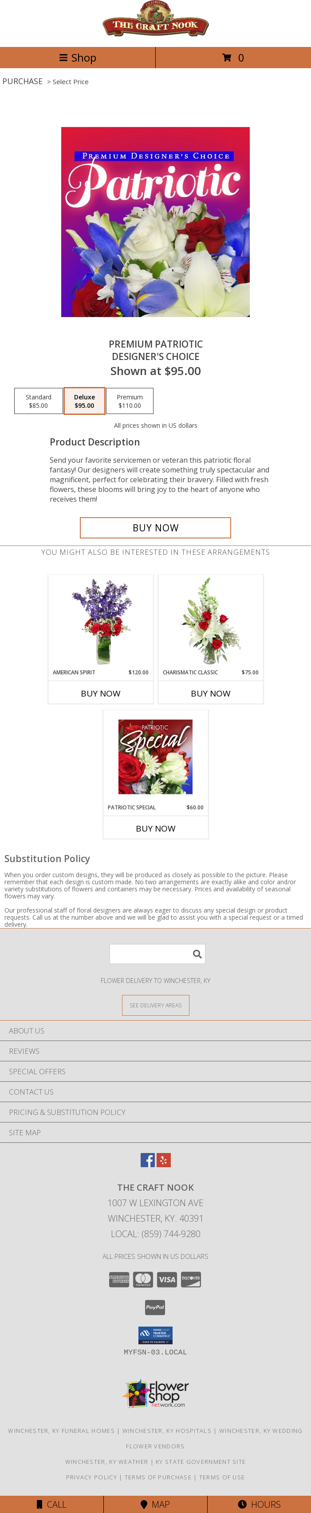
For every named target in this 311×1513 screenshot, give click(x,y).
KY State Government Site (201, 1462)
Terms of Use (222, 1477)
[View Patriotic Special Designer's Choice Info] (155, 756)
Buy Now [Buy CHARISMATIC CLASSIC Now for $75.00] (211, 693)
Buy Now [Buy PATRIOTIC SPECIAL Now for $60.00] (156, 828)
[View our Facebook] (148, 1164)
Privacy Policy (91, 1477)
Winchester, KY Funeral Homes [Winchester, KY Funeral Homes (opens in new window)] (61, 1431)
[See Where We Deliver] (155, 1005)
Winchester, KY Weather (107, 1462)
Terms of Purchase (158, 1477)
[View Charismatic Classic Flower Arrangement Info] (210, 621)
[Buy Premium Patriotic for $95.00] (155, 527)
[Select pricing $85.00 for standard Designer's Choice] (39, 401)
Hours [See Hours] (259, 1504)
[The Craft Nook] (155, 34)
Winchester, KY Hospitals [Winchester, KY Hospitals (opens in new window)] (167, 1431)
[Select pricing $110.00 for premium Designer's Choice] (129, 401)
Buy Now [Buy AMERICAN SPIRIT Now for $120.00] (101, 693)
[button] (155, 1335)
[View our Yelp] (164, 1164)
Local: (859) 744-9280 (156, 1234)
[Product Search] (157, 954)
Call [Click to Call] (52, 1504)
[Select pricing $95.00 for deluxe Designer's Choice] (84, 401)
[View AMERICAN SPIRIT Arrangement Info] (100, 621)
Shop (77, 57)
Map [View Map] (155, 1504)
